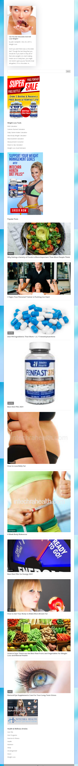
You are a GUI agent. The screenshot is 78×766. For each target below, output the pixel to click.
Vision (9, 754)
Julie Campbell (15, 42)
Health (9, 741)
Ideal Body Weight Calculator (16, 136)
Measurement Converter (15, 142)
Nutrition (10, 744)
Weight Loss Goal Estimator (16, 148)
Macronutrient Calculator (15, 139)
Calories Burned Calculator (16, 129)
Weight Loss (13, 44)
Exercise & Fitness (13, 738)
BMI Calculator (12, 126)
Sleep (9, 748)
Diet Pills (10, 732)
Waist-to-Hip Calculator (15, 145)
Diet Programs (12, 735)
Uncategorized (12, 751)
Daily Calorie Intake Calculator (17, 132)
